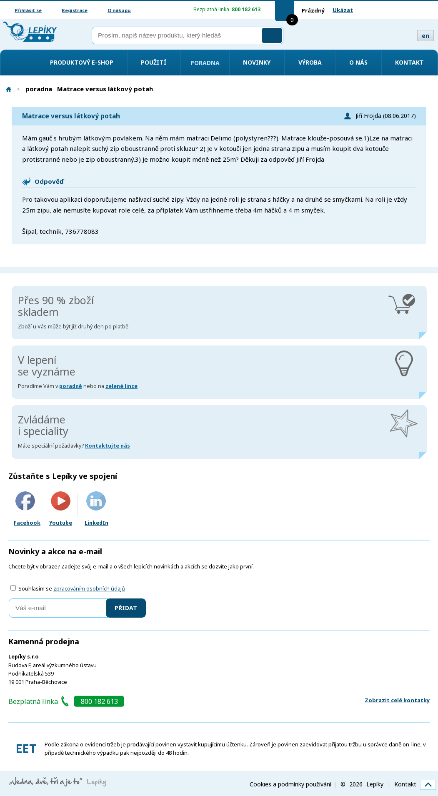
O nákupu (119, 10)
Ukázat (343, 10)
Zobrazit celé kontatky (397, 700)
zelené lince (121, 386)
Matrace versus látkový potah (71, 116)
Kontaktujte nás (107, 445)
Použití (154, 62)
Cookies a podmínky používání (290, 784)
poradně (70, 386)
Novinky (256, 62)
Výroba (310, 62)
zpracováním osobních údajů (89, 588)
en (425, 36)
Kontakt (409, 62)
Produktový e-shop (81, 62)
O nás (358, 62)
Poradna (205, 63)
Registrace (75, 10)
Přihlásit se (28, 10)
